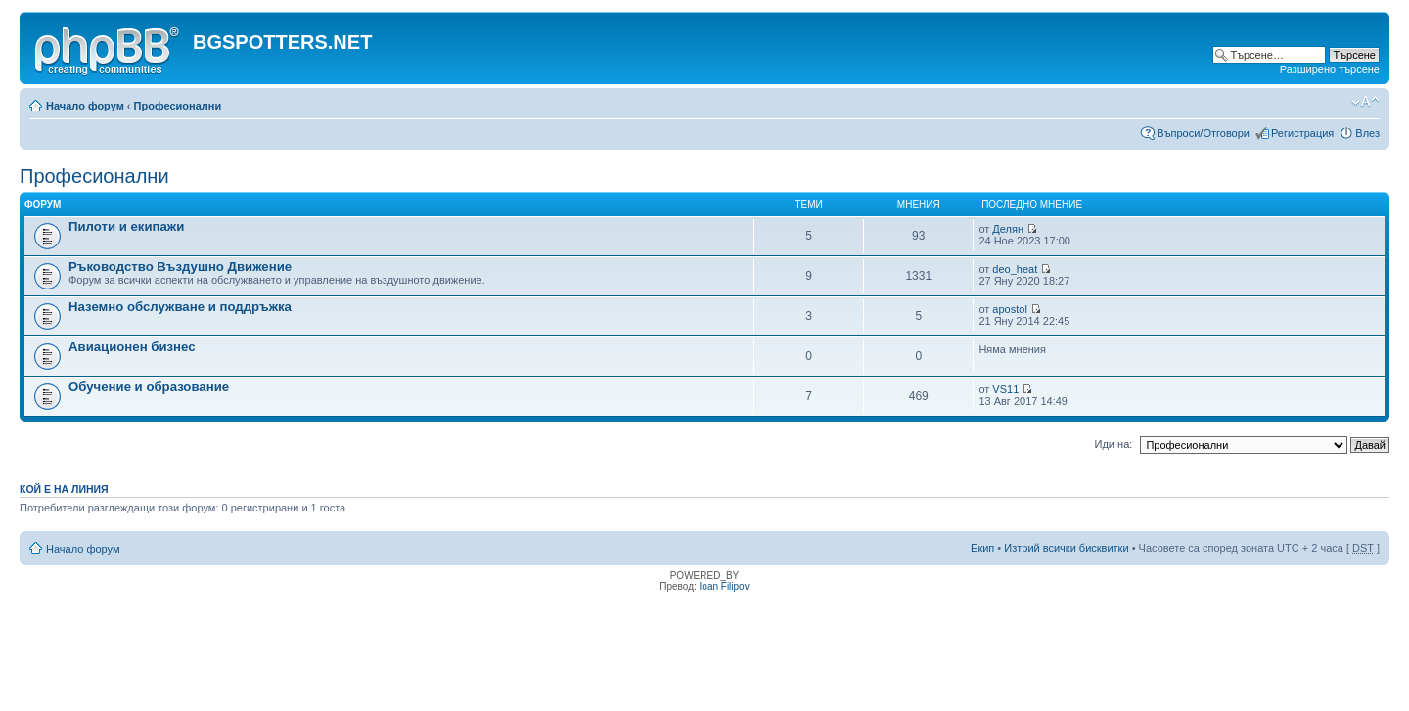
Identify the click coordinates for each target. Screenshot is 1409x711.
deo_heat (1014, 269)
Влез (1367, 133)
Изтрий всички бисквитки (1066, 548)
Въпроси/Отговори (1203, 133)
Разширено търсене (1330, 69)
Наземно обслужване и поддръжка (180, 306)
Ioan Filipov (725, 586)
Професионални (178, 105)
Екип (982, 548)
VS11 (1005, 389)
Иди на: (1114, 444)
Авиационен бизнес (132, 346)
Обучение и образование (148, 386)
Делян (1007, 229)
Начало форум (85, 105)
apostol (1009, 309)
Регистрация (1302, 133)
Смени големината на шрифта (1365, 102)
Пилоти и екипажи (126, 226)
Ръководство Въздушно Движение (180, 266)
